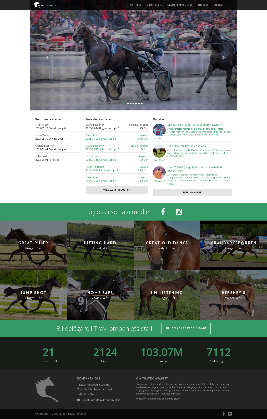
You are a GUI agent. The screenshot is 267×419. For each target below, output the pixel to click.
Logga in (220, 5)
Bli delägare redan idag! (186, 328)
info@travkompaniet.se (105, 400)
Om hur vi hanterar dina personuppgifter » (158, 398)
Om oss (203, 5)
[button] (45, 55)
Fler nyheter (192, 192)
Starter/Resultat (180, 5)
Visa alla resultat (116, 189)
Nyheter (136, 5)
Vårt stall (154, 5)
